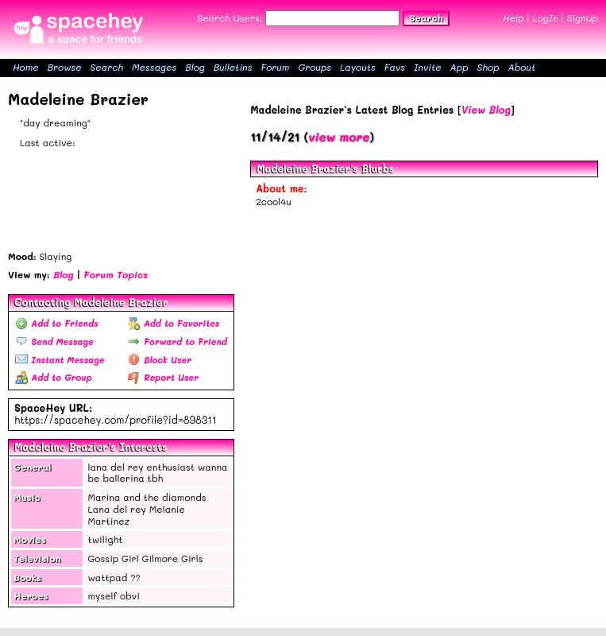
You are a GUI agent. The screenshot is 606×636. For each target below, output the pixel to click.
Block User (159, 360)
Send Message (54, 341)
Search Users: (229, 17)
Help (513, 17)
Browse (65, 66)
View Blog (486, 109)
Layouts (358, 66)
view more (338, 137)
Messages (154, 66)
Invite (428, 66)
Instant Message (59, 360)
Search (425, 17)
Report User (163, 377)
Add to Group (53, 377)
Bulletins (233, 66)
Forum (275, 66)
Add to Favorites (174, 323)
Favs (394, 66)
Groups (314, 66)
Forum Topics (115, 274)
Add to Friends (56, 323)
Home (26, 66)
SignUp (582, 17)
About (521, 66)
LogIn (545, 17)
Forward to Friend (177, 341)
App (459, 66)
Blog (195, 66)
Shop (488, 66)
